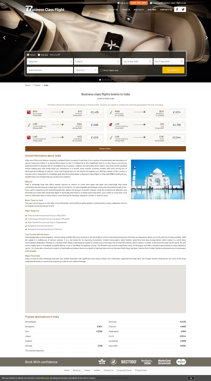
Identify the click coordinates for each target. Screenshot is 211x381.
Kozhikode (113, 341)
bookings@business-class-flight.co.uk (168, 3)
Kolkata (28, 341)
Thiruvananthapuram (34, 350)
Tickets (126, 9)
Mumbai (28, 345)
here (47, 378)
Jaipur (28, 336)
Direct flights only (110, 70)
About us (113, 9)
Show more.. (105, 149)
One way (44, 55)
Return (33, 55)
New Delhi (113, 345)
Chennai (112, 326)
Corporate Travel (124, 370)
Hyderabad (113, 331)
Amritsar (113, 321)
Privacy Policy (141, 370)
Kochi (111, 336)
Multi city (55, 55)
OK (191, 378)
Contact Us (166, 9)
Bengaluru (29, 326)
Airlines (152, 9)
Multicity (139, 9)
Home (102, 9)
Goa (27, 331)
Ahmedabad (30, 321)
